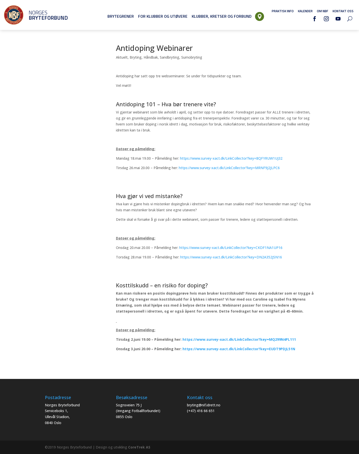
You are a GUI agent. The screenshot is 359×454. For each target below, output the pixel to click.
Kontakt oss (343, 10)
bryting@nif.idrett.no (203, 405)
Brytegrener (120, 16)
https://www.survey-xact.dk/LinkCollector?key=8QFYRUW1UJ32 (231, 158)
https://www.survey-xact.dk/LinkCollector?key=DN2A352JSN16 (231, 257)
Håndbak (151, 57)
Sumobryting (191, 57)
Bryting (136, 57)
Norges (41, 15)
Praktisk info (283, 10)
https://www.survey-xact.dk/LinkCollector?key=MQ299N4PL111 (239, 339)
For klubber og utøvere (162, 16)
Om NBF (322, 10)
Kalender (305, 10)
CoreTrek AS (139, 447)
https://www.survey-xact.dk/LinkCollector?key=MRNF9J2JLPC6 (229, 167)
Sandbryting (169, 57)
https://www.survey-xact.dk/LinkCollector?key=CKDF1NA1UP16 (230, 247)
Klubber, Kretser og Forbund (222, 16)
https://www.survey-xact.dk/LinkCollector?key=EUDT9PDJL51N (238, 348)
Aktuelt (122, 57)
